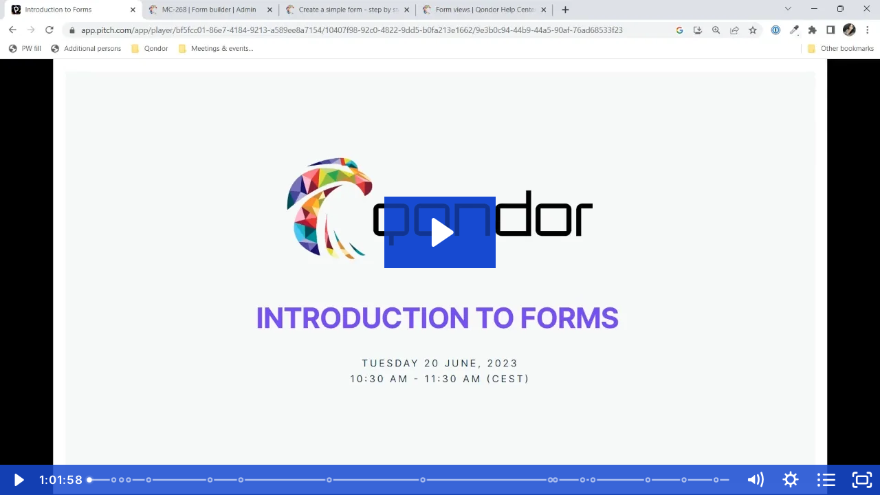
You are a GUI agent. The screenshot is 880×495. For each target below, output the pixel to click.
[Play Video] (18, 480)
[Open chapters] (826, 480)
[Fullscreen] (862, 480)
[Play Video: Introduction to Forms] (440, 232)
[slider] (409, 480)
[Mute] (755, 480)
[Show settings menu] (790, 480)
